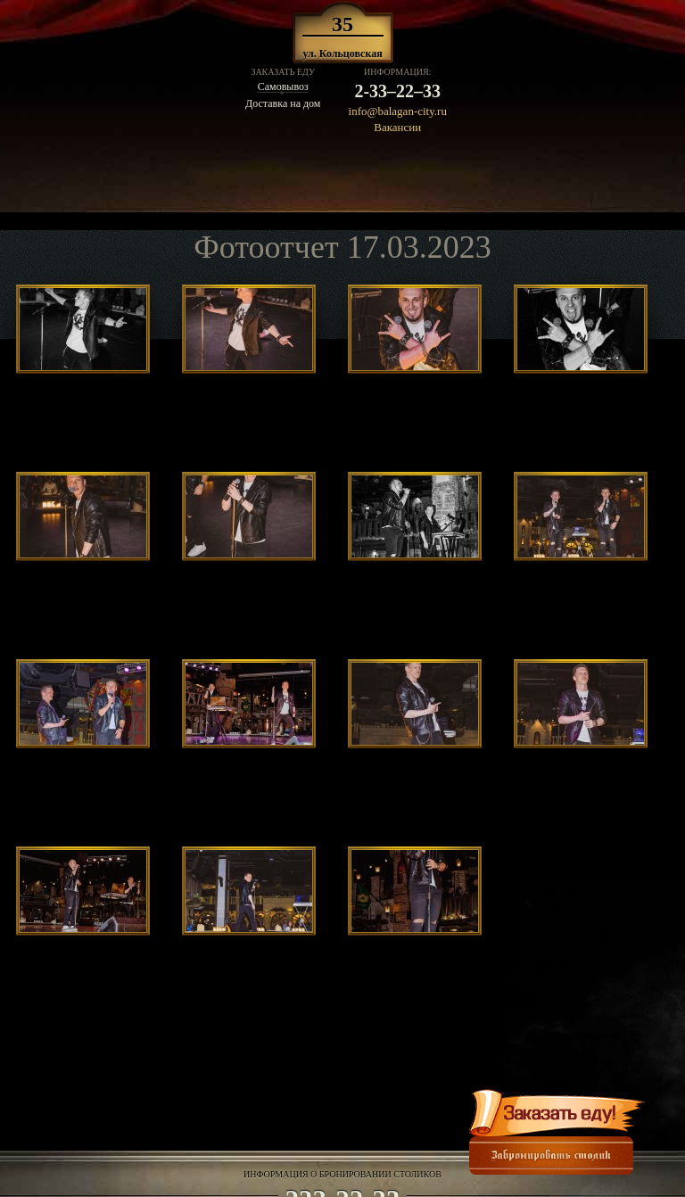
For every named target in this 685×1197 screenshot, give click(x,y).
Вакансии (397, 127)
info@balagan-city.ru (398, 111)
